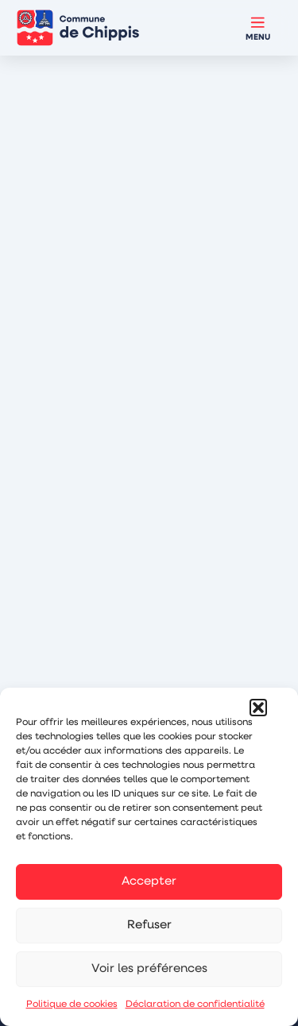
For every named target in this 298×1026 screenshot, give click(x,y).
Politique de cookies (72, 1004)
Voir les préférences (149, 969)
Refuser (149, 926)
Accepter (149, 882)
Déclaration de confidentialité (195, 1004)
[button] (258, 708)
